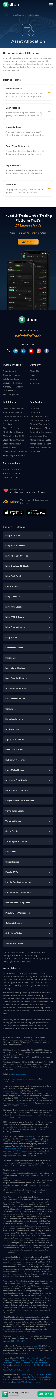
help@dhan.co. (9, 1081)
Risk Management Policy (41, 1377)
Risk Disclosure (9, 1379)
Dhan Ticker (35, 451)
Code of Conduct (11, 477)
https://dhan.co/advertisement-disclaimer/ (20, 1331)
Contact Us (35, 383)
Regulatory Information (14, 455)
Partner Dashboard (11, 473)
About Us (34, 371)
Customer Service (11, 375)
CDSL (38, 1358)
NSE (17, 1341)
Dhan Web (35, 412)
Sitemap (21, 526)
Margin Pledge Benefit (40, 444)
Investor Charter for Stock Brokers (26, 1360)
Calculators (8, 424)
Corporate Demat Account (15, 416)
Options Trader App (39, 416)
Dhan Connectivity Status (15, 451)
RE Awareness (9, 390)
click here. (24, 1105)
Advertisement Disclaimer (26, 1379)
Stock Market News (12, 444)
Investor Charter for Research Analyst (30, 1363)
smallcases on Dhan (39, 436)
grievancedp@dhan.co (12, 1093)
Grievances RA (24, 1377)
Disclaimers (39, 1375)
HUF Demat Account (13, 412)
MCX (22, 1341)
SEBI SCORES (34, 1136)
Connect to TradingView (41, 432)
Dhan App (34, 408)
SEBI (18, 1358)
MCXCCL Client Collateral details (16, 1370)
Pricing (33, 375)
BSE (12, 1341)
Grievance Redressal (12, 383)
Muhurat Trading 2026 (13, 436)
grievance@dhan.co (11, 1091)
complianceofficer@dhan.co (19, 1103)
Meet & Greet (9, 447)
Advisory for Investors (13, 387)
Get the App (45, 1393)
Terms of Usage (27, 1375)
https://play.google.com (12, 1153)
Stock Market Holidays (13, 432)
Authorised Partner (12, 469)
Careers (33, 379)
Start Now (28, 242)
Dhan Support (9, 371)
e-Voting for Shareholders (21, 1365)
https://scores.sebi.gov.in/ (13, 1148)
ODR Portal (7, 1360)
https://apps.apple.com (12, 1156)
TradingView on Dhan (40, 428)
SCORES (45, 1358)
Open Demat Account (13, 408)
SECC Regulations (11, 394)
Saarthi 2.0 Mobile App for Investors (27, 1382)
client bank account (18, 1074)
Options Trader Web (39, 420)
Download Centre (11, 420)
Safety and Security (12, 379)
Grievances (13, 1377)
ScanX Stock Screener (40, 447)
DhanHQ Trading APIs (40, 424)
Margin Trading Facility (40, 440)
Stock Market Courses (13, 440)
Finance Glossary (17, 15)
